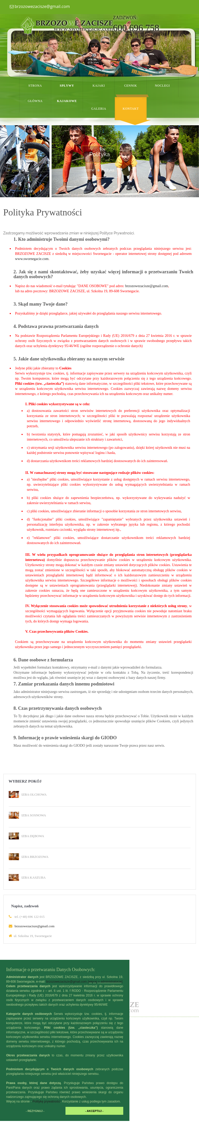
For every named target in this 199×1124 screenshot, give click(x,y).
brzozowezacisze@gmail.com (40, 6)
